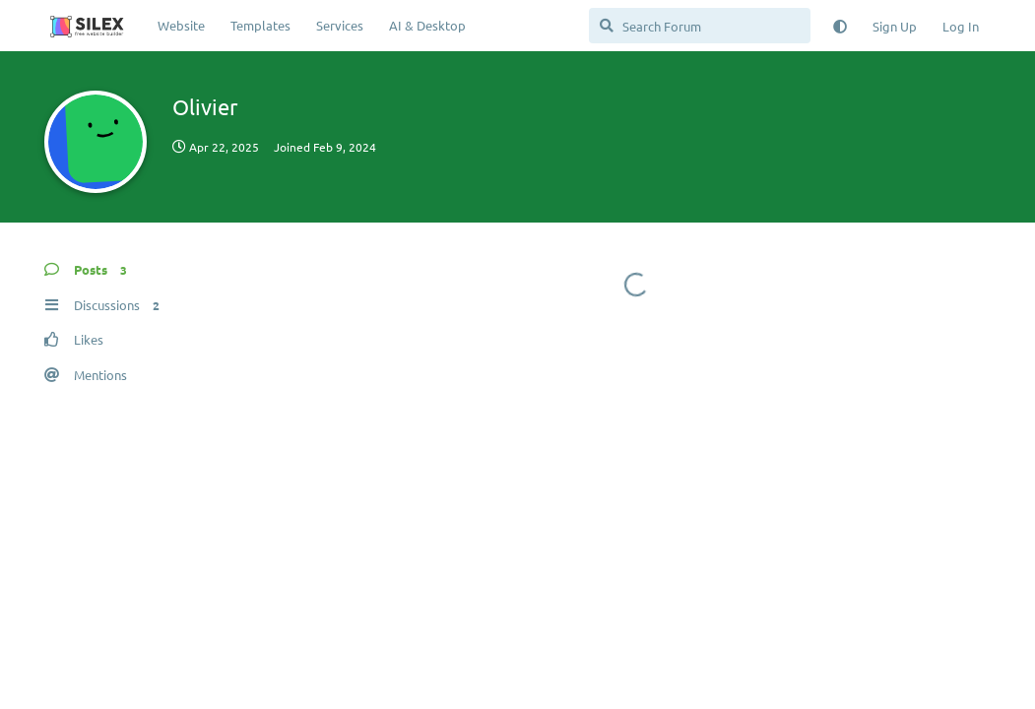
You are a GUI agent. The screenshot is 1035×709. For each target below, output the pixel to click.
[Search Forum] (699, 25)
